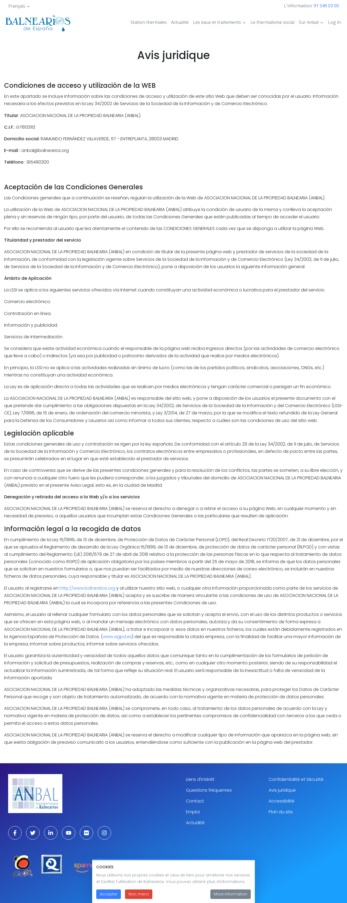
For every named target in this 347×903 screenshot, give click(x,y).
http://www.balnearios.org (87, 588)
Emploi (193, 812)
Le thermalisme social (272, 22)
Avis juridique (282, 790)
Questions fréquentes (209, 790)
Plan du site (281, 812)
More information (230, 897)
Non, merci (138, 897)
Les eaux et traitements (217, 22)
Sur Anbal (309, 22)
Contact (195, 801)
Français (16, 6)
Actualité (180, 22)
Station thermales (148, 22)
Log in (334, 22)
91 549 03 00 (326, 6)
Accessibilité (281, 801)
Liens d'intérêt (200, 779)
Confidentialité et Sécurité (296, 779)
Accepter (108, 897)
